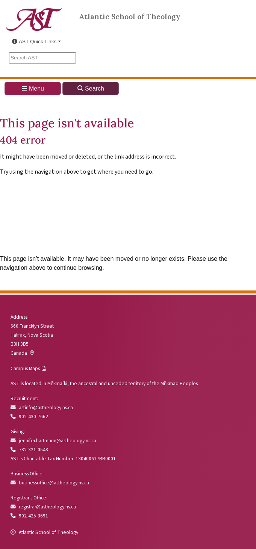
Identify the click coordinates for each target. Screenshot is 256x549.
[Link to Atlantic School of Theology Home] (34, 15)
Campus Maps (25, 368)
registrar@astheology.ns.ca (43, 506)
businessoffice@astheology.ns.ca (50, 482)
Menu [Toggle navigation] (32, 88)
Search (90, 88)
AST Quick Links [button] (34, 41)
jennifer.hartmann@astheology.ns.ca (53, 440)
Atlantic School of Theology (129, 16)
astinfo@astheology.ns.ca (42, 407)
